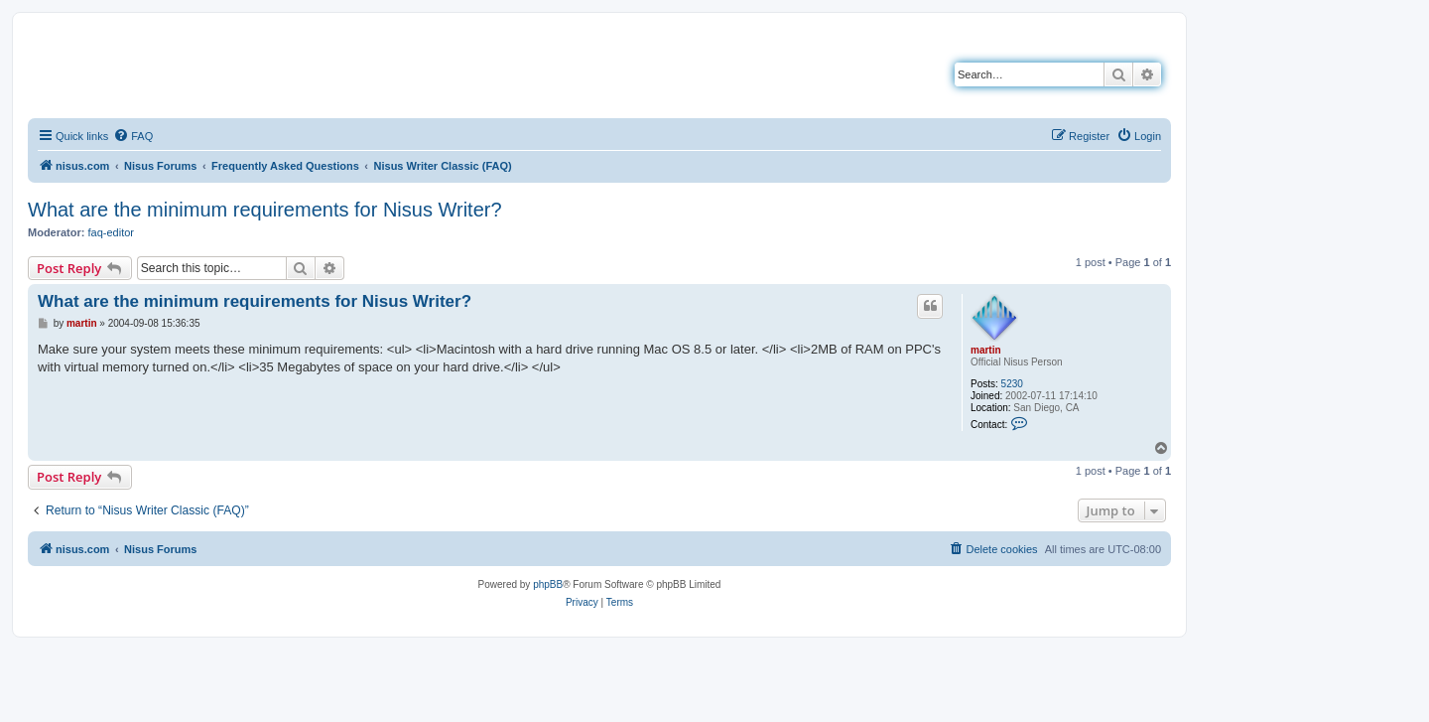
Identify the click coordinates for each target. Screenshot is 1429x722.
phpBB (548, 584)
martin (986, 350)
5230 (1012, 383)
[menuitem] (133, 136)
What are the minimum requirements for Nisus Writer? (265, 209)
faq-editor (111, 232)
